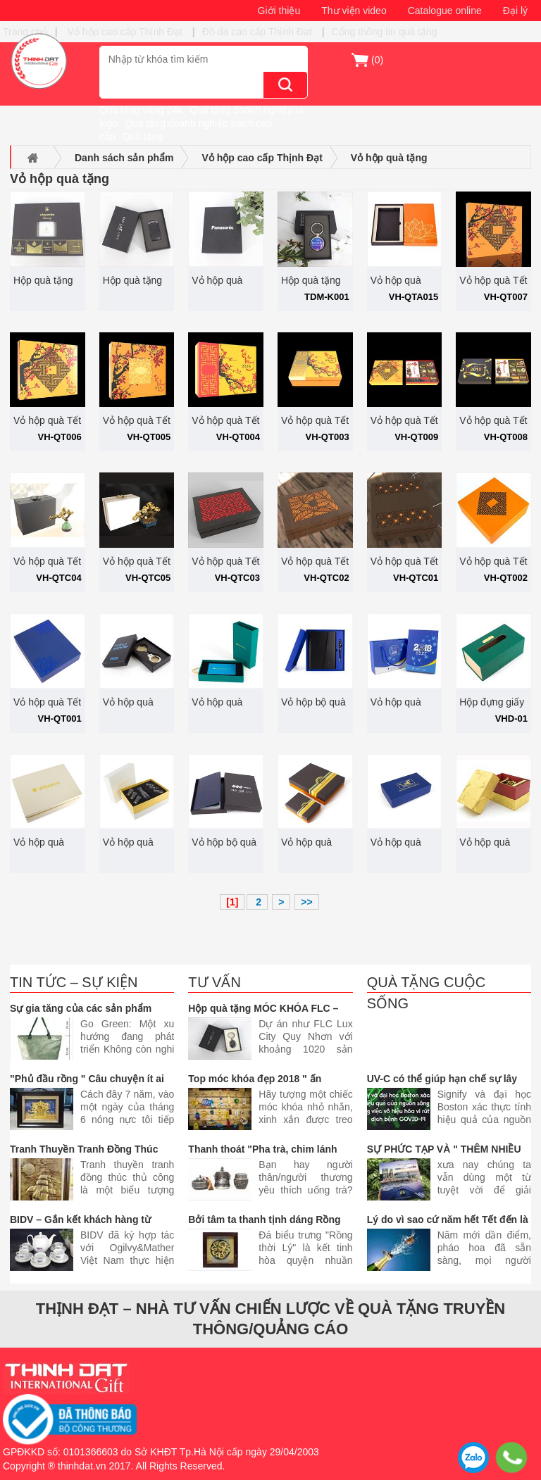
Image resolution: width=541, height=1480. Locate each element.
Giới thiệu (279, 10)
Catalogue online (445, 10)
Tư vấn (214, 982)
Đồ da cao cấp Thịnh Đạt (257, 31)
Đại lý (515, 10)
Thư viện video (353, 10)
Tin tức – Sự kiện (74, 982)
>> (306, 902)
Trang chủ (25, 31)
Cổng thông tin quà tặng (384, 31)
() (377, 59)
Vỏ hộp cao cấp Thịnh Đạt (126, 31)
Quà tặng (142, 136)
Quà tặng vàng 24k (141, 109)
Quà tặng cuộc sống (426, 992)
